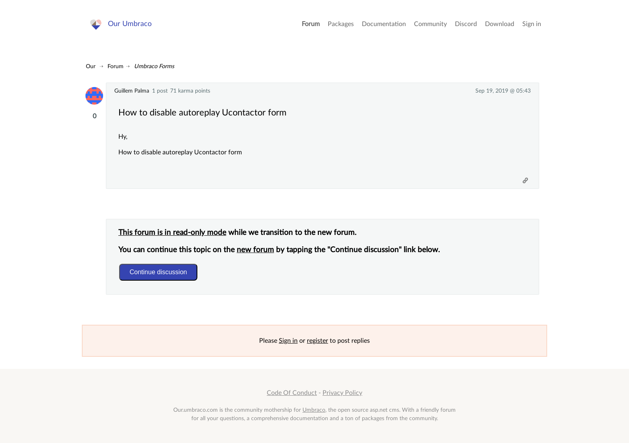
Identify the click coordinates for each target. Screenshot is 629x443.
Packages (341, 24)
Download (499, 24)
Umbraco (313, 410)
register (317, 341)
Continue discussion (158, 272)
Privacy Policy (342, 393)
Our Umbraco (130, 24)
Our (90, 66)
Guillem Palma (131, 91)
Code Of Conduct (292, 393)
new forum (255, 250)
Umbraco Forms (154, 66)
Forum (311, 24)
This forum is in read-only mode (172, 233)
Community (430, 24)
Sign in (531, 24)
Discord (466, 24)
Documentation (384, 24)
